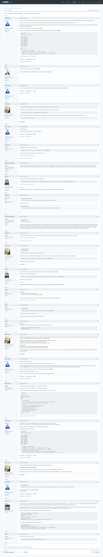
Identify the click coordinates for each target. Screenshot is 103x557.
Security (89, 2)
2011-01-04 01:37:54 (24, 501)
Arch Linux (7, 2)
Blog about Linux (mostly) (39, 189)
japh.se (50, 71)
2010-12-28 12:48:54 (24, 163)
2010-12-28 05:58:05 (24, 126)
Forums (74, 2)
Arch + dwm (22, 59)
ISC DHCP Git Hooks (60, 189)
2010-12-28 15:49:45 (24, 289)
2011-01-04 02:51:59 (24, 534)
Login (20, 8)
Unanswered (96, 10)
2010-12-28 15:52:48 (24, 305)
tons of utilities (42, 71)
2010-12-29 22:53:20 (24, 462)
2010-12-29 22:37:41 (24, 420)
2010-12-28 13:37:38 (24, 176)
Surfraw (34, 59)
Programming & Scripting (15, 13)
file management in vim (34, 71)
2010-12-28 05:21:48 (24, 103)
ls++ (20, 71)
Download (99, 2)
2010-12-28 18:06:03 (24, 358)
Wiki (79, 2)
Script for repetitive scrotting (50, 189)
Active (92, 10)
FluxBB (97, 552)
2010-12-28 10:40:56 (24, 145)
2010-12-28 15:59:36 (24, 321)
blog (20, 121)
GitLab (83, 2)
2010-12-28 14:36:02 (24, 245)
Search (12, 8)
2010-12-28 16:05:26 (24, 334)
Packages (69, 2)
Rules (8, 8)
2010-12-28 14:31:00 (24, 233)
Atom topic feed (96, 550)
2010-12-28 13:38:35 (24, 195)
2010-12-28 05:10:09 (24, 85)
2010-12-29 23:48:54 (24, 481)
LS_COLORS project (26, 71)
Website (7, 31)
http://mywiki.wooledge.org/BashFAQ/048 (28, 467)
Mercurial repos (29, 59)
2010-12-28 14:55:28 (24, 269)
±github (23, 121)
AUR (94, 2)
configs (47, 71)
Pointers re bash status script (32, 13)
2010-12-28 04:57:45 (24, 66)
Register (16, 8)
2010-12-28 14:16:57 (24, 216)
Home (63, 2)
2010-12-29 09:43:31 (24, 383)
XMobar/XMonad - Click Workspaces (26, 189)
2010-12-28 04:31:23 (24, 18)
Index (5, 8)
